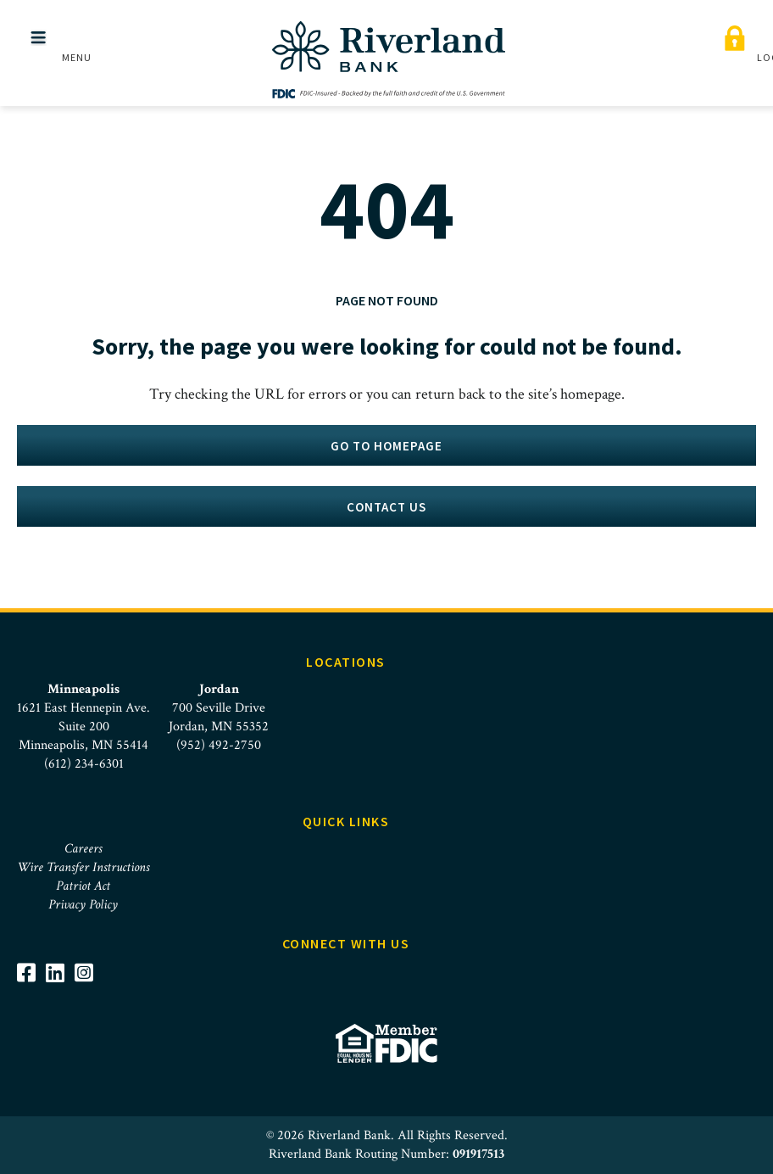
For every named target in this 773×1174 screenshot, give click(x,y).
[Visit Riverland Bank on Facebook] (31, 972)
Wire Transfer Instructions (83, 867)
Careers (83, 849)
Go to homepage (386, 446)
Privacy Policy (83, 905)
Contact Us (386, 507)
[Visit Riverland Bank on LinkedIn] (60, 972)
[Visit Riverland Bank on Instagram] (89, 972)
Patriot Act (83, 886)
